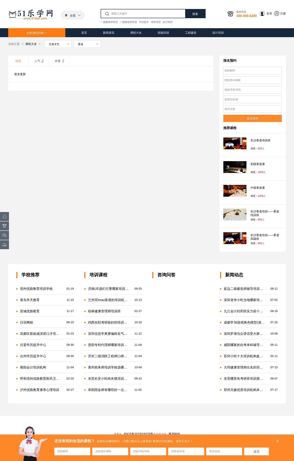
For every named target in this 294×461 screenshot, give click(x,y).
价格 (59, 61)
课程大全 (136, 32)
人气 (39, 61)
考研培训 (156, 22)
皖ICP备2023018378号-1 (140, 433)
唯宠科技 (174, 433)
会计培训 (168, 22)
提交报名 (252, 118)
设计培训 (218, 32)
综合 (18, 61)
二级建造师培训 (128, 22)
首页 (84, 32)
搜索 (195, 14)
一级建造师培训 (109, 22)
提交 (256, 451)
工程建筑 (190, 32)
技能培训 (163, 32)
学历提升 (144, 22)
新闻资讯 (108, 32)
